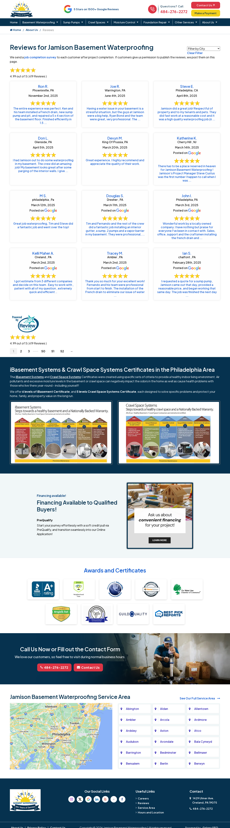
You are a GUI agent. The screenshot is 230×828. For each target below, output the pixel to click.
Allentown (201, 714)
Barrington (133, 758)
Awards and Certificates (115, 575)
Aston (164, 736)
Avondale (166, 747)
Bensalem (132, 769)
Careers (143, 803)
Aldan (164, 714)
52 (62, 357)
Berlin (164, 769)
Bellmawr (200, 758)
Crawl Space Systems (65, 382)
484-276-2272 (172, 11)
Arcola (164, 725)
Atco (197, 736)
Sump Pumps (71, 22)
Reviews (143, 808)
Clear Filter (195, 53)
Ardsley (131, 736)
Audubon (132, 747)
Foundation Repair (155, 22)
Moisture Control (124, 22)
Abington (132, 714)
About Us (208, 22)
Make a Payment (205, 13)
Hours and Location (151, 817)
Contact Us (204, 5)
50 (43, 357)
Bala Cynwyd (203, 747)
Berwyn (199, 769)
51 (52, 357)
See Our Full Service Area (200, 703)
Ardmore (200, 725)
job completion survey (40, 57)
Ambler (131, 725)
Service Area (146, 813)
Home (14, 22)
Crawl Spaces (96, 22)
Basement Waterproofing (38, 22)
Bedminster (168, 758)
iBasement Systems (30, 382)
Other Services (184, 22)
